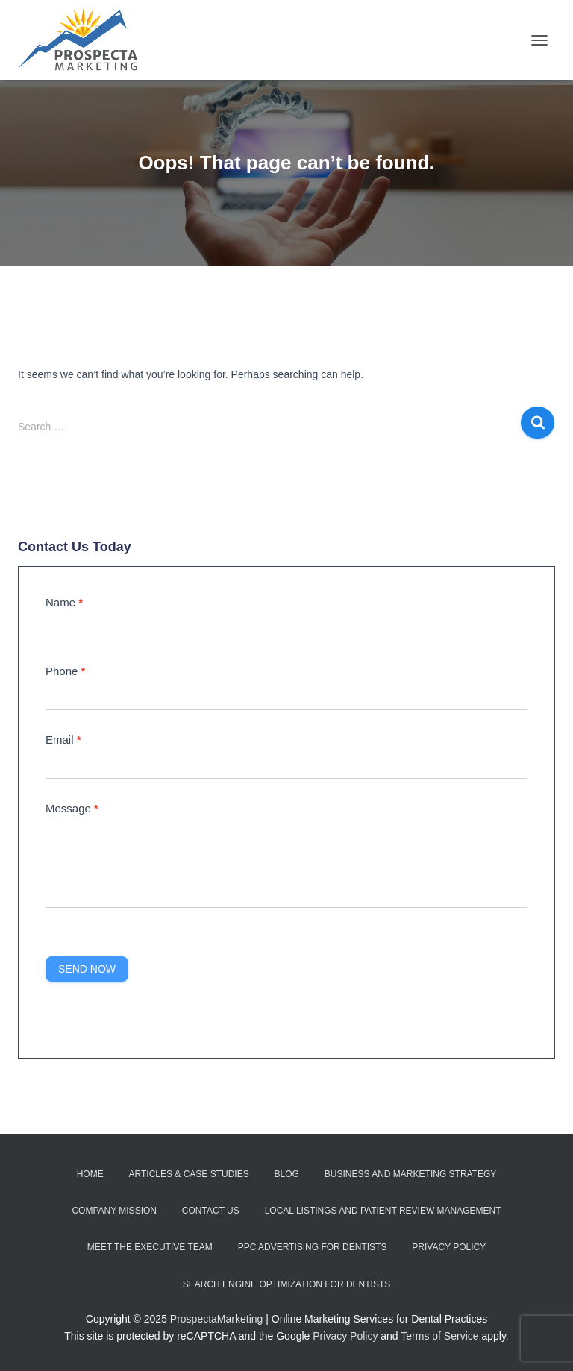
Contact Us (210, 1210)
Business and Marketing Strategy (410, 1174)
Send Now (87, 969)
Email (63, 739)
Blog (287, 1174)
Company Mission (114, 1210)
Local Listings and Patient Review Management (383, 1210)
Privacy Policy (449, 1247)
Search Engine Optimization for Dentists (286, 1284)
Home (90, 1174)
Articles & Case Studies (189, 1174)
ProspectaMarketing (216, 1319)
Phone (65, 671)
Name (64, 602)
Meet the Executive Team (150, 1247)
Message (72, 808)
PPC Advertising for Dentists (312, 1247)
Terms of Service (439, 1336)
